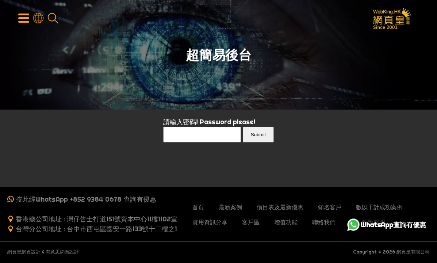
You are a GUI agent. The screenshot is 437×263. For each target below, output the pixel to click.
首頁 (198, 207)
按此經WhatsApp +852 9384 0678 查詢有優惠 (86, 199)
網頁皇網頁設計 (24, 252)
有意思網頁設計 (62, 252)
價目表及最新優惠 (280, 207)
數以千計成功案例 (379, 207)
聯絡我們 (324, 222)
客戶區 (251, 222)
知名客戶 (329, 207)
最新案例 (230, 207)
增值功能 (286, 222)
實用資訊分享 (209, 222)
